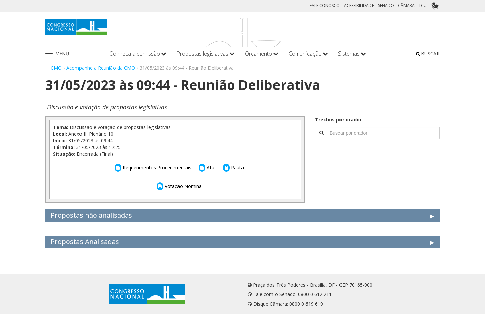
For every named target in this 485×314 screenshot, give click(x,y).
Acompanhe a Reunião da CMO (100, 68)
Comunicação (308, 53)
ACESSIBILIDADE (359, 5)
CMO (56, 68)
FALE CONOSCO (325, 5)
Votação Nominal (180, 186)
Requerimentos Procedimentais (153, 167)
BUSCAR (428, 53)
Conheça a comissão (137, 53)
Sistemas (352, 53)
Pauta (233, 167)
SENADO (386, 5)
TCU (423, 5)
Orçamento (262, 53)
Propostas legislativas (205, 53)
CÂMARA (406, 5)
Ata (206, 167)
